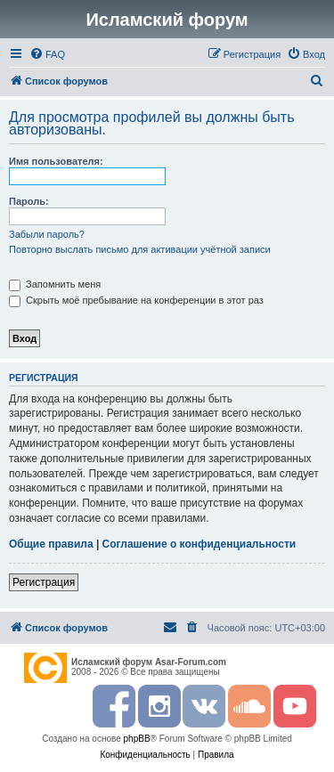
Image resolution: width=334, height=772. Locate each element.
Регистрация (43, 582)
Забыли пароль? (47, 234)
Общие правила (51, 544)
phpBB (137, 739)
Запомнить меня (55, 284)
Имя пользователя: (56, 161)
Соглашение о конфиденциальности (199, 544)
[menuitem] (47, 54)
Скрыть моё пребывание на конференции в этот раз (136, 300)
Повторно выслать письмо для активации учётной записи (140, 249)
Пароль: (29, 201)
